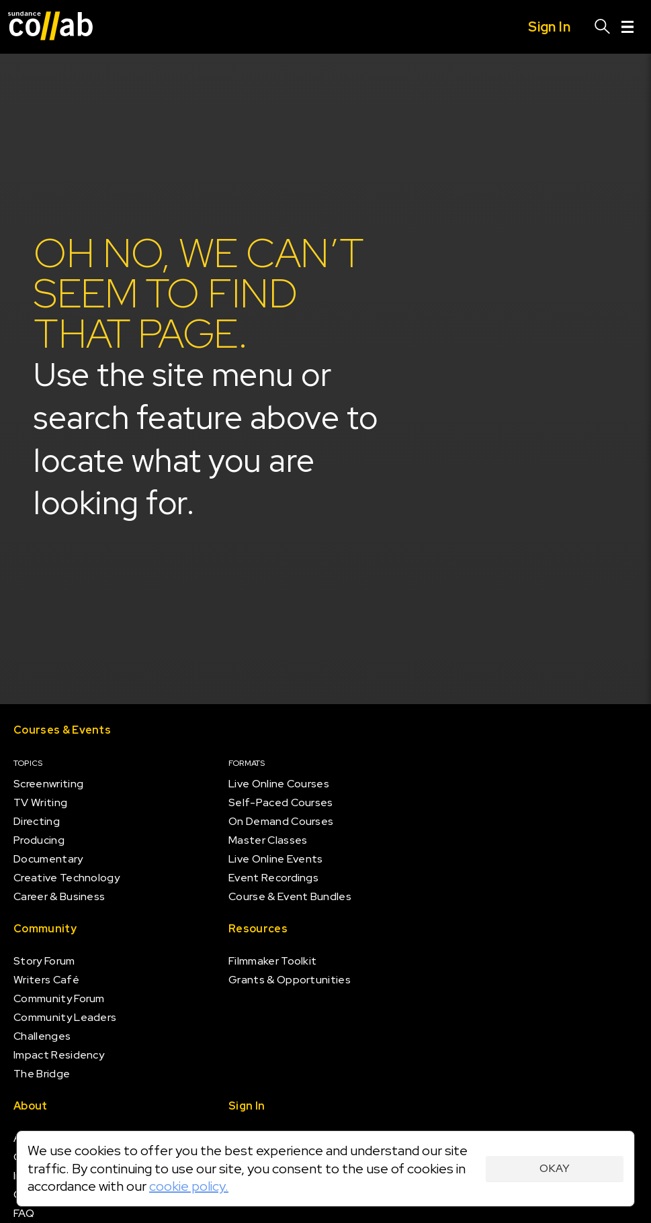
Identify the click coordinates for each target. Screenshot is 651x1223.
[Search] (603, 27)
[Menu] (627, 27)
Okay (554, 1168)
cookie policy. (188, 1186)
